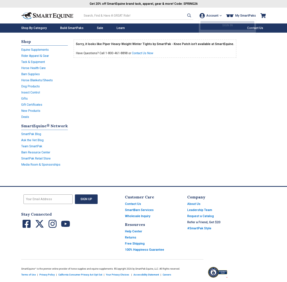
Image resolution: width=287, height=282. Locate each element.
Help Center (133, 231)
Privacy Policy (47, 274)
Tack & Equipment (33, 62)
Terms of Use (28, 274)
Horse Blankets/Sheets (37, 80)
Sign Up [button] (86, 199)
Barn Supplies (30, 74)
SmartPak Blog (31, 134)
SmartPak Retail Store (36, 158)
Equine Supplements (35, 50)
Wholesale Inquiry (137, 216)
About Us (193, 204)
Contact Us (133, 204)
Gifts (24, 98)
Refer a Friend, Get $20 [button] (203, 222)
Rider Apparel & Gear (35, 56)
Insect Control (30, 92)
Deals (25, 117)
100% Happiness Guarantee (144, 249)
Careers (167, 274)
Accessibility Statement (146, 274)
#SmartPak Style (199, 228)
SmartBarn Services (139, 210)
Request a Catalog (200, 216)
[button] (187, 15)
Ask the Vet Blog (32, 140)
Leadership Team (199, 210)
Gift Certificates (31, 104)
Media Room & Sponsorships (40, 164)
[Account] (210, 15)
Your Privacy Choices (117, 274)
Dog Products (30, 86)
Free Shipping (135, 243)
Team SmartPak (31, 146)
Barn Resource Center (35, 152)
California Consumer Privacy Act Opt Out (80, 274)
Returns (130, 237)
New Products (30, 111)
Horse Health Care (33, 68)
